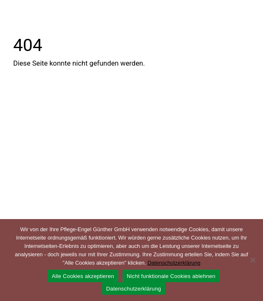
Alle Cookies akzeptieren (83, 276)
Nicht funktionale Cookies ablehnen (171, 276)
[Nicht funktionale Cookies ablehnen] (252, 260)
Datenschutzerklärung (174, 263)
